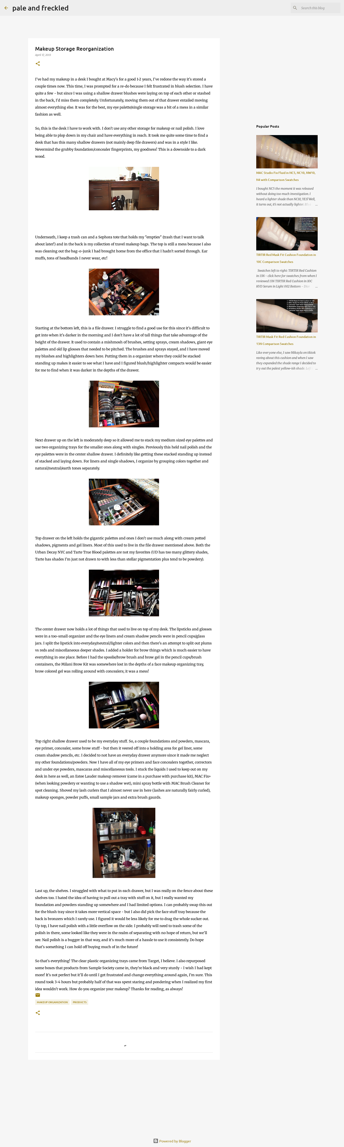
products (79, 1002)
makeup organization (52, 1002)
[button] (37, 64)
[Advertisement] (124, 1097)
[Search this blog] (317, 8)
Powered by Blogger (172, 1141)
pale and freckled (40, 8)
